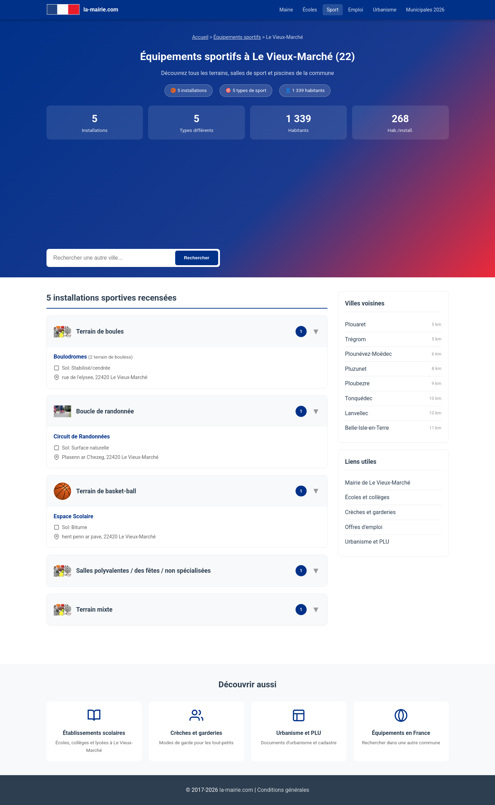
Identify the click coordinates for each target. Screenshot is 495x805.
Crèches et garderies (370, 512)
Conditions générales (283, 790)
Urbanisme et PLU (367, 541)
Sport (333, 9)
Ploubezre (393, 383)
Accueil (200, 37)
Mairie (286, 9)
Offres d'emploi (364, 527)
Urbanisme (384, 9)
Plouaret (393, 324)
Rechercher (196, 257)
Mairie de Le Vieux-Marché (377, 482)
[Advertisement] (247, 191)
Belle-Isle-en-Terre (393, 428)
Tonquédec (393, 398)
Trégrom (393, 339)
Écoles (309, 9)
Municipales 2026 (425, 9)
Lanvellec (393, 413)
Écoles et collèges (367, 497)
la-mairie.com (236, 790)
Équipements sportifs (237, 37)
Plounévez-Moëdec (393, 354)
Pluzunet (393, 368)
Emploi (355, 9)
